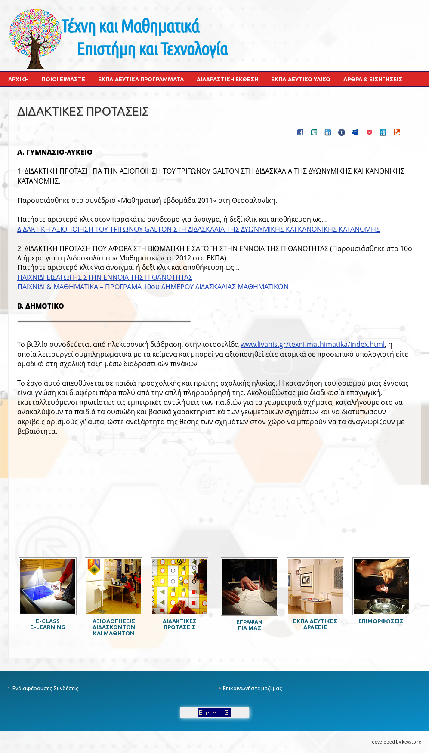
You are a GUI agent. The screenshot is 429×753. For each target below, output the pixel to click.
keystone (411, 741)
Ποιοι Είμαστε (63, 79)
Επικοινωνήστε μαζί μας (252, 688)
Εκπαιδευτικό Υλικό (300, 79)
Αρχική (18, 79)
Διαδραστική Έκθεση (227, 79)
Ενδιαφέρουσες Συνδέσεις (45, 688)
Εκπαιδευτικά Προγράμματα (141, 79)
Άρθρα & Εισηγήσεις (372, 79)
